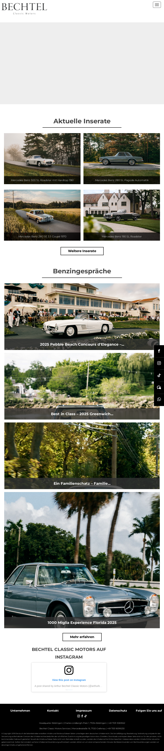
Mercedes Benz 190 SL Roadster (122, 236)
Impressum (84, 710)
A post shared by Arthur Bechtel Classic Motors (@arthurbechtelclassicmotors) (79, 686)
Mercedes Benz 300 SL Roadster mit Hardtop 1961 (42, 180)
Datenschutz (118, 710)
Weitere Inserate (82, 251)
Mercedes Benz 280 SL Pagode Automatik (122, 180)
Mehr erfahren (82, 637)
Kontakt (53, 710)
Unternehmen (20, 710)
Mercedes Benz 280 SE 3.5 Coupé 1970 (42, 236)
